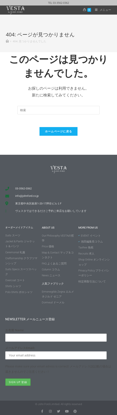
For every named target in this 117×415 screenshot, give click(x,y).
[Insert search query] (58, 110)
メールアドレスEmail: (20, 348)
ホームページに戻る (58, 131)
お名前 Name (14, 330)
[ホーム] (7, 41)
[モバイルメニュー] (101, 10)
